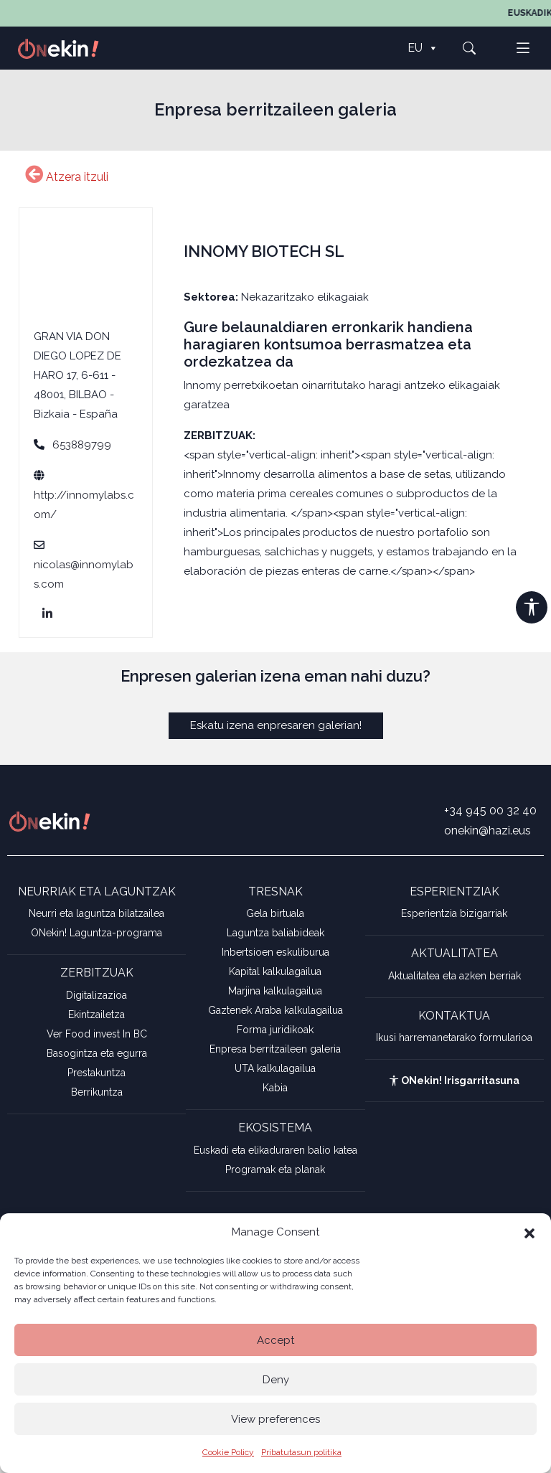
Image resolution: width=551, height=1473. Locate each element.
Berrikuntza (97, 1092)
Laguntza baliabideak (275, 932)
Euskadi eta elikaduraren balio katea (275, 1150)
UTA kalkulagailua (275, 1068)
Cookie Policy (228, 1452)
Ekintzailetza (96, 1014)
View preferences (275, 1419)
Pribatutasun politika (301, 1452)
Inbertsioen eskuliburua (275, 952)
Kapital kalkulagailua (275, 971)
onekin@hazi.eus (487, 830)
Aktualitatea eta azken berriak (454, 976)
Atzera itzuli (66, 177)
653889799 (81, 444)
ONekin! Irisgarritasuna (454, 1080)
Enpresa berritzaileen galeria (275, 1049)
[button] (529, 1232)
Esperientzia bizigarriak (454, 913)
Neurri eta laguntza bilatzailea (96, 913)
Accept (275, 1340)
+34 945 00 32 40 (490, 810)
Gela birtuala (275, 913)
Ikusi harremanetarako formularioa (454, 1037)
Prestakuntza (96, 1072)
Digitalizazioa (96, 995)
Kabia (275, 1087)
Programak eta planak (275, 1169)
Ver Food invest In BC (97, 1034)
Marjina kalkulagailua (275, 991)
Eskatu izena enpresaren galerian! (276, 725)
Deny (276, 1379)
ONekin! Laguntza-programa (96, 932)
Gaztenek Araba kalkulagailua (275, 1010)
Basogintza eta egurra (97, 1053)
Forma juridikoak (275, 1029)
